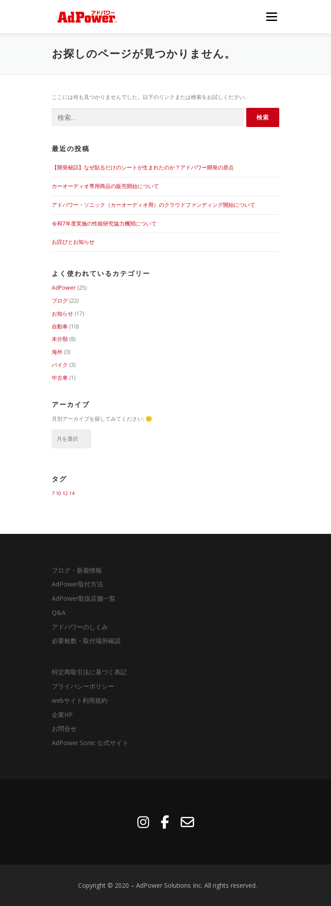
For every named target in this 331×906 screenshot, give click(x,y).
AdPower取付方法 (77, 584)
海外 (57, 352)
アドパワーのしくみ (80, 627)
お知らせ (62, 313)
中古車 (60, 377)
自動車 (60, 326)
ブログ (60, 300)
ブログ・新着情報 (77, 570)
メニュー (271, 16)
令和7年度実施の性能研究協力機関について (104, 223)
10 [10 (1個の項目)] (58, 493)
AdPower (64, 287)
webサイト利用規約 (80, 700)
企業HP (62, 714)
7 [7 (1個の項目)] (53, 493)
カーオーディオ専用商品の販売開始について (105, 186)
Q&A (59, 612)
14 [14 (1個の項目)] (71, 493)
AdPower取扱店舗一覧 (84, 598)
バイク (60, 365)
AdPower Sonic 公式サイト (90, 742)
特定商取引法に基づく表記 (89, 672)
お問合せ (64, 728)
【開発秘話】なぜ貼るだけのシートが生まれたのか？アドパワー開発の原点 (143, 167)
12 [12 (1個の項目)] (65, 493)
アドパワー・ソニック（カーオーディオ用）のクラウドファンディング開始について (153, 205)
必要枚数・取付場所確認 (86, 640)
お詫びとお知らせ (73, 242)
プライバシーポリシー (83, 686)
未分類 (60, 339)
